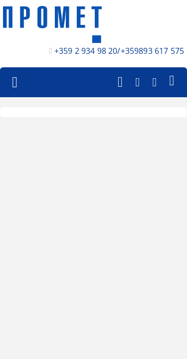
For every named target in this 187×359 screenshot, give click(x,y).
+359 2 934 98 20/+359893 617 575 (119, 50)
